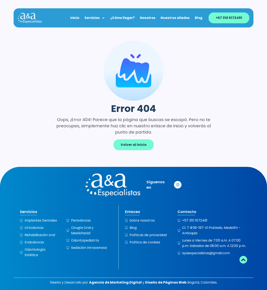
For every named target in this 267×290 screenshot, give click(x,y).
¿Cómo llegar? (122, 18)
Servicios (94, 18)
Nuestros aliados (175, 18)
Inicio (74, 18)
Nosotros (147, 18)
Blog (198, 18)
